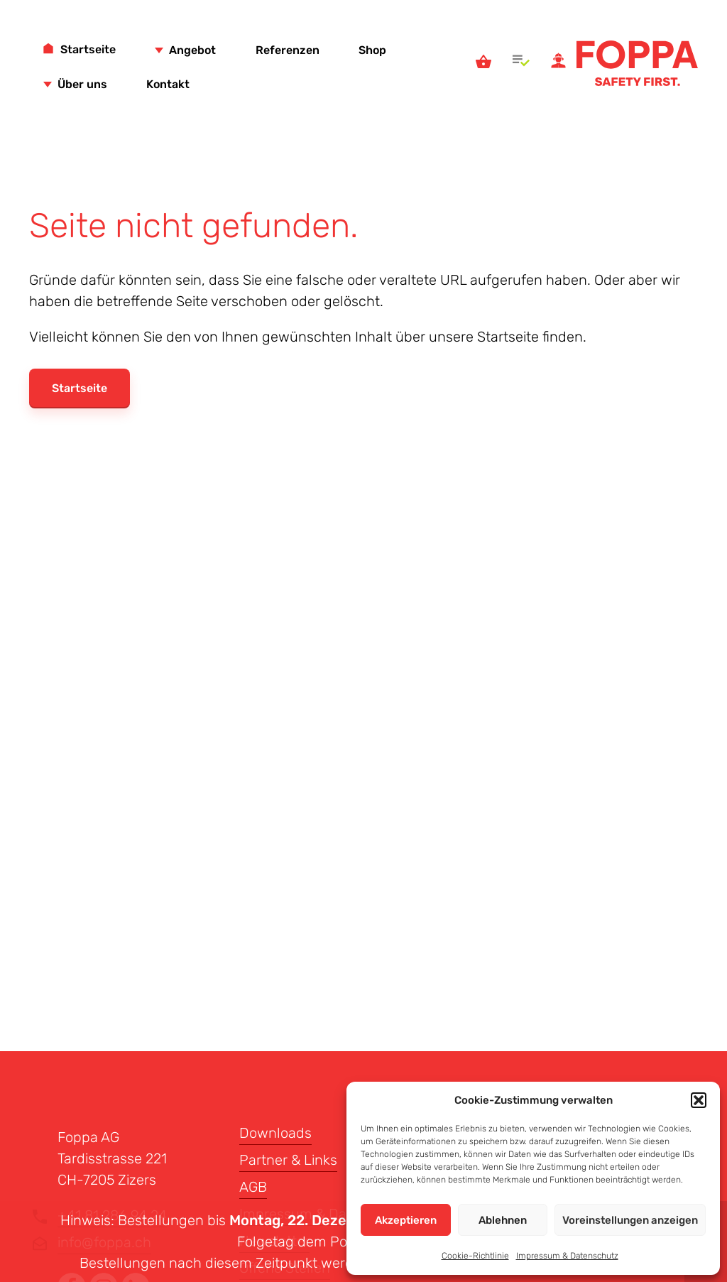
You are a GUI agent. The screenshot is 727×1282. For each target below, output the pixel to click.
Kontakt (168, 84)
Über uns (82, 84)
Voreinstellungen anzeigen (630, 1220)
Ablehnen (503, 1220)
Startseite (88, 49)
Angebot (192, 50)
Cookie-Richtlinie (475, 1256)
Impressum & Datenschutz (567, 1256)
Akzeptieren (406, 1220)
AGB (253, 1186)
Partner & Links (288, 1159)
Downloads (275, 1132)
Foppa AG (637, 63)
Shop (372, 50)
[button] (699, 1100)
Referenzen (287, 50)
